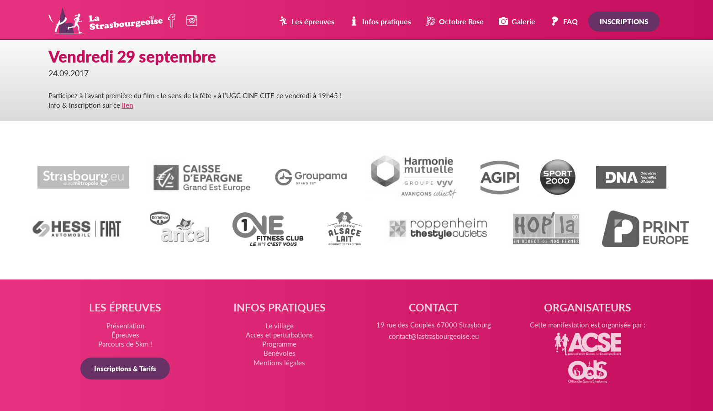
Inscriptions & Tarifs (125, 368)
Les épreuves (306, 21)
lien (127, 105)
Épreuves (125, 334)
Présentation (125, 325)
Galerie (517, 21)
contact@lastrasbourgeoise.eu (434, 336)
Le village (279, 325)
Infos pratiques (380, 21)
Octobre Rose (455, 21)
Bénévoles (280, 353)
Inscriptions (624, 21)
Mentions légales (279, 362)
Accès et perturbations (279, 334)
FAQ (564, 21)
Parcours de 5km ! (125, 343)
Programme (279, 343)
